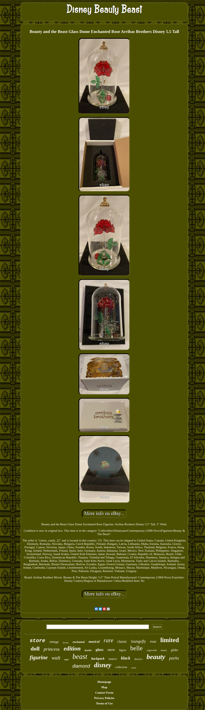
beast (79, 656)
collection (121, 667)
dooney (65, 642)
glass (100, 649)
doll (35, 648)
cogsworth (152, 650)
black (125, 658)
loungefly (138, 641)
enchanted (79, 641)
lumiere (113, 658)
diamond (81, 666)
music (164, 650)
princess (52, 649)
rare (108, 640)
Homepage (104, 681)
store (37, 641)
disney (102, 665)
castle (133, 667)
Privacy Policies (104, 698)
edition (72, 648)
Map (104, 687)
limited (169, 640)
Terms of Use (104, 703)
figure (122, 650)
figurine (39, 657)
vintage (54, 641)
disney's (138, 658)
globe (174, 650)
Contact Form (104, 692)
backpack (98, 658)
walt (56, 657)
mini (66, 659)
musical (94, 641)
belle (136, 648)
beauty (156, 656)
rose (153, 641)
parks (174, 657)
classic (122, 641)
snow (111, 650)
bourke (88, 650)
